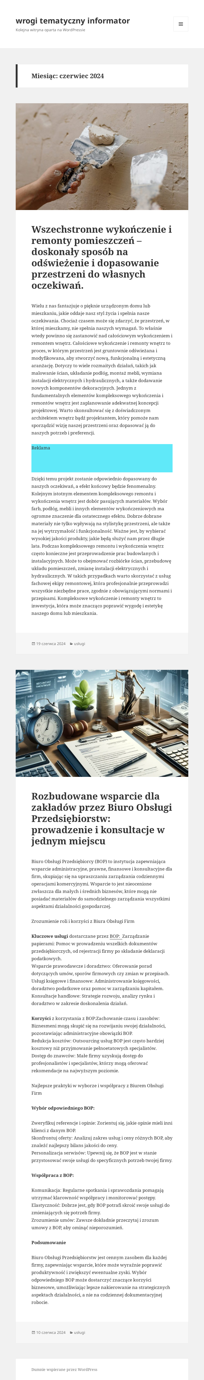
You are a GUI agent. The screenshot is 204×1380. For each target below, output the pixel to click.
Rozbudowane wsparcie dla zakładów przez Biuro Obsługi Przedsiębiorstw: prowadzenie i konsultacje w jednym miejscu (101, 818)
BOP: (116, 936)
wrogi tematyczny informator (73, 20)
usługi (79, 643)
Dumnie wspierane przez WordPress (64, 1369)
